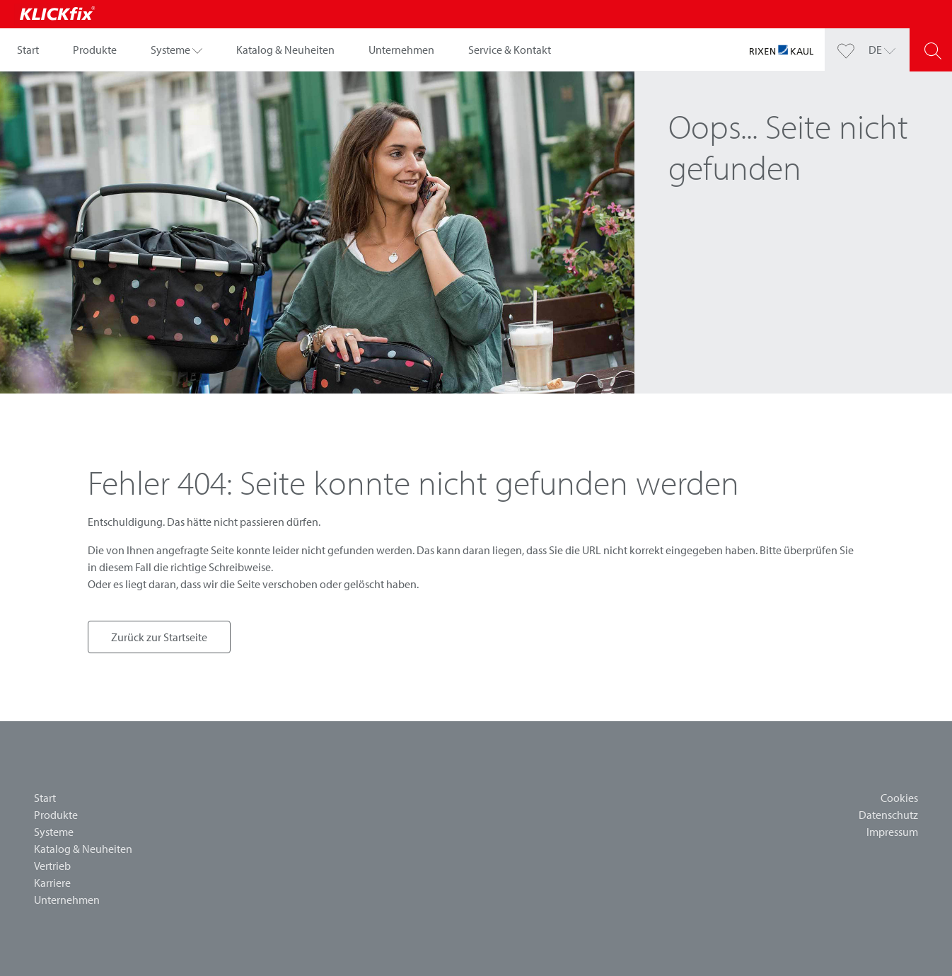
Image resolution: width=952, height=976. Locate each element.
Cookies (899, 798)
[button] (176, 49)
